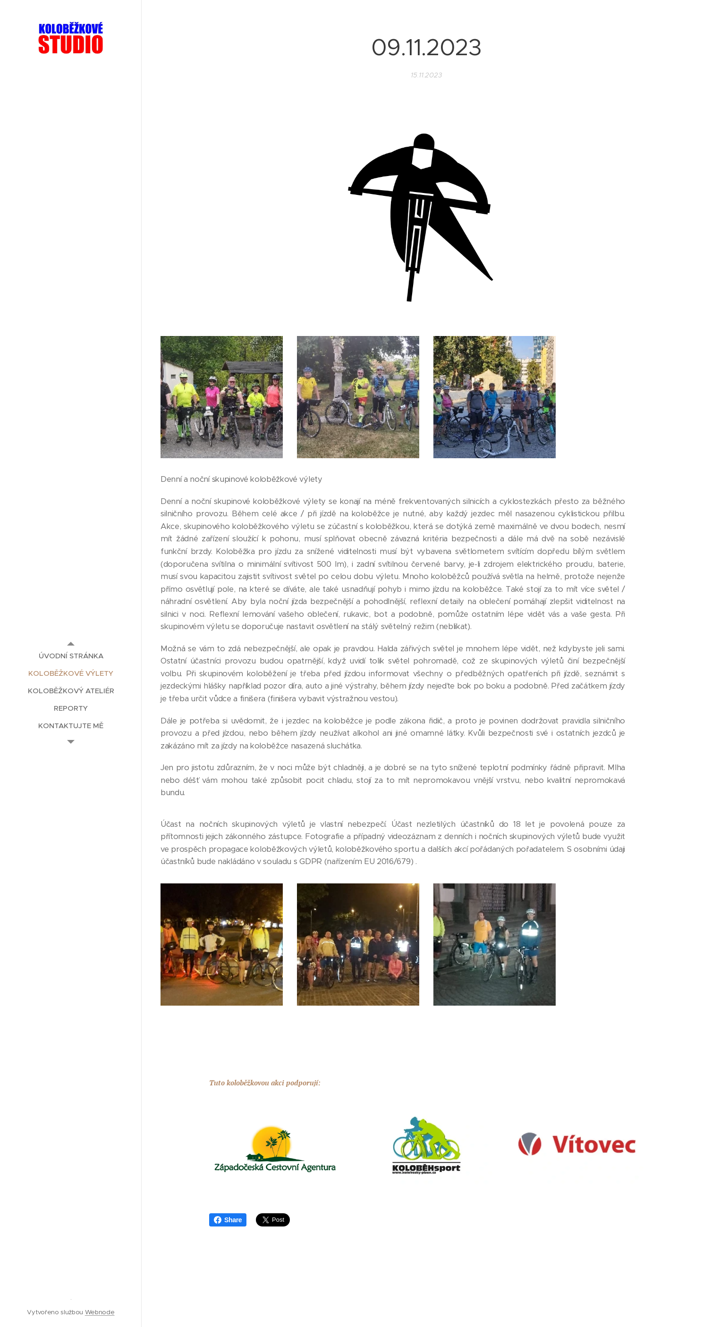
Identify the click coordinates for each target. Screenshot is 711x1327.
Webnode (100, 1312)
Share (228, 1220)
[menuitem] (71, 655)
